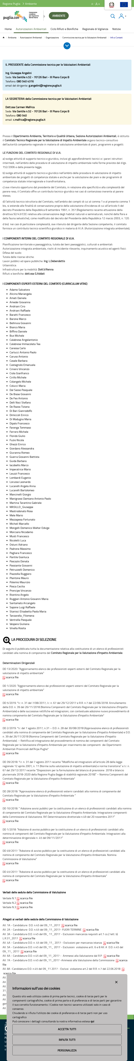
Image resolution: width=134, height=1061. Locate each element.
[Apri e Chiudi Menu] (67, 45)
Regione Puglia (11, 4)
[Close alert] (116, 981)
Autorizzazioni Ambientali (31, 37)
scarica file (12, 677)
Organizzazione (52, 37)
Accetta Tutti (67, 1029)
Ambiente (12, 37)
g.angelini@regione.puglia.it (45, 85)
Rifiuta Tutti (67, 1040)
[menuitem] (8, 29)
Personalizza (67, 1050)
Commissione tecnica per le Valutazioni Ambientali (84, 37)
